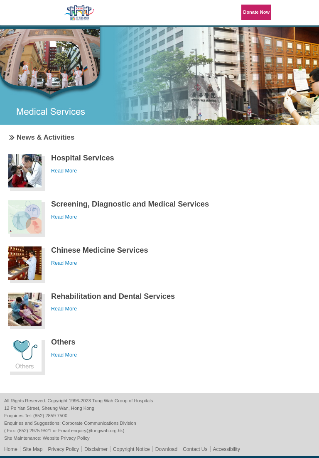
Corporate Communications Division (99, 423)
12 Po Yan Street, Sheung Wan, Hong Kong (49, 408)
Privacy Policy (63, 449)
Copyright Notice (131, 449)
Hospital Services (82, 158)
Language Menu (285, 12)
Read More (64, 171)
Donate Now (256, 12)
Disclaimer (96, 449)
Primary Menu (306, 12)
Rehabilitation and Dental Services (113, 296)
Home (10, 449)
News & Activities (45, 137)
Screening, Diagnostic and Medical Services (130, 204)
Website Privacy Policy (66, 438)
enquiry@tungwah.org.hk (97, 430)
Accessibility (226, 449)
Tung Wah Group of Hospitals (30, 15)
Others (63, 342)
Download (166, 449)
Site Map (32, 449)
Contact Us (195, 449)
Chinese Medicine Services (99, 250)
